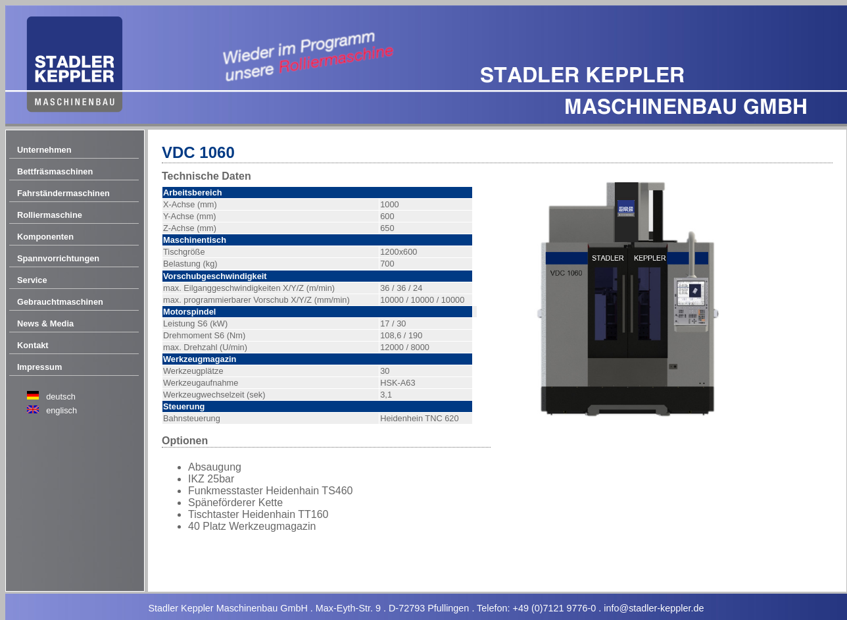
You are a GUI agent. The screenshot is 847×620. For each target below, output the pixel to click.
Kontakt (33, 345)
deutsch (61, 396)
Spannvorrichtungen (58, 258)
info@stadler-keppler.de (654, 608)
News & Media (45, 323)
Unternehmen (44, 150)
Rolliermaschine (49, 215)
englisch (61, 410)
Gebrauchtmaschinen (60, 302)
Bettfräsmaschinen (55, 171)
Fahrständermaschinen (63, 193)
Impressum (39, 367)
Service (32, 280)
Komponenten (45, 237)
